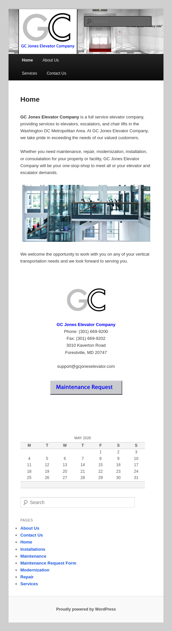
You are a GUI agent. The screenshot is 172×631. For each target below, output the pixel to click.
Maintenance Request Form (48, 563)
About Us (51, 60)
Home (27, 60)
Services (29, 73)
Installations (32, 549)
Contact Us (56, 73)
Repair (27, 576)
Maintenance (33, 556)
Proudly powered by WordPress (86, 609)
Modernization (34, 570)
